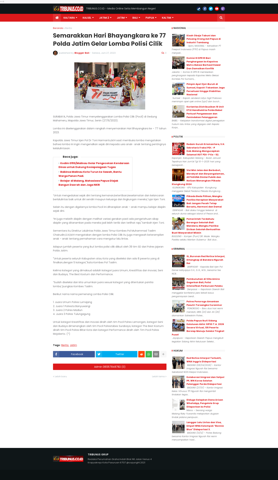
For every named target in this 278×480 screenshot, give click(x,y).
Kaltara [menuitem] (69, 17)
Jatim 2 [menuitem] (104, 17)
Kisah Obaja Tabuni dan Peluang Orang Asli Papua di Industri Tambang (204, 39)
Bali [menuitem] (135, 17)
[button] (221, 18)
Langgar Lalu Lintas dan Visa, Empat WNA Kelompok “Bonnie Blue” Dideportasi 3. (205, 426)
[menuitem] (57, 18)
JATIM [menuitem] (121, 17)
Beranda (58, 28)
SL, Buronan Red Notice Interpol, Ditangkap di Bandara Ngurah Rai (206, 260)
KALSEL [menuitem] (87, 17)
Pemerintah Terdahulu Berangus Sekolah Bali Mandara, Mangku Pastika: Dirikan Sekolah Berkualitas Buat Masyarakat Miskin (196, 225)
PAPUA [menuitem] (150, 17)
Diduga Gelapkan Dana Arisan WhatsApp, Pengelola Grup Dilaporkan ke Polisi (205, 403)
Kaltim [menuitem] (166, 17)
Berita (68, 28)
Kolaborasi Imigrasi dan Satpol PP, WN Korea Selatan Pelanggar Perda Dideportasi (205, 381)
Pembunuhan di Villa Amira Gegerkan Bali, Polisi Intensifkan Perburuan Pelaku (205, 282)
